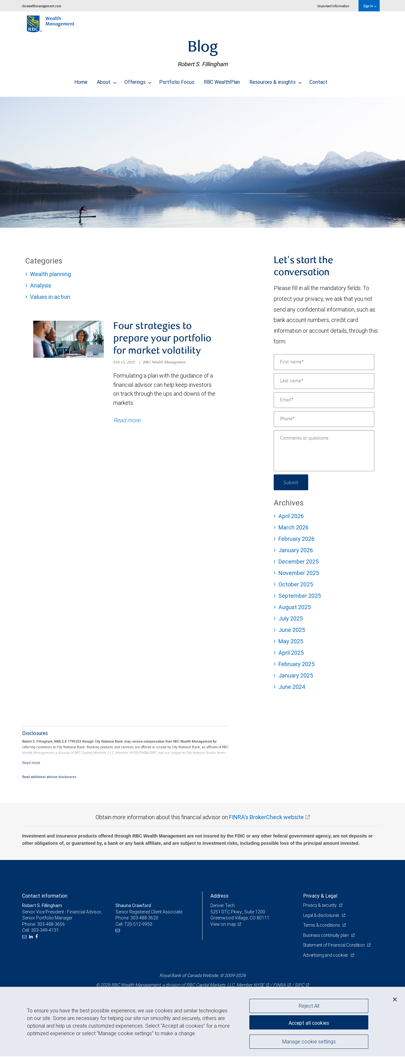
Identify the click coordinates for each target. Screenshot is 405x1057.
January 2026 (295, 550)
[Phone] (324, 419)
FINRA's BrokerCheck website (266, 817)
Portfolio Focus (176, 80)
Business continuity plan (326, 936)
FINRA (279, 985)
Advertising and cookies (326, 956)
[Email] (324, 400)
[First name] (324, 362)
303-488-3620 (144, 918)
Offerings (138, 80)
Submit (292, 482)
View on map (223, 925)
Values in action (50, 296)
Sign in (369, 6)
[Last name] (324, 381)
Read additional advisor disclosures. (49, 778)
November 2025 (298, 573)
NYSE (258, 985)
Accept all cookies (309, 1022)
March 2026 (293, 527)
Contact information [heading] (44, 896)
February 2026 (296, 538)
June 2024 (291, 686)
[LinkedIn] (31, 937)
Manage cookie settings (309, 1042)
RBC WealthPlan (222, 80)
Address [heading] (219, 896)
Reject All (309, 1006)
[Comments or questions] (324, 450)
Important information (333, 6)
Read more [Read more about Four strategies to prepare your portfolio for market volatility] (126, 420)
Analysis (40, 285)
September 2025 (299, 595)
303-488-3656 (51, 925)
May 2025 (290, 641)
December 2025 (298, 561)
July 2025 (290, 618)
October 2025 (295, 584)
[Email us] (25, 937)
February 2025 (296, 664)
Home (80, 80)
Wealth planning (50, 274)
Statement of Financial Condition (334, 946)
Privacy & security (320, 906)
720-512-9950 (138, 925)
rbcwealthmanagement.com (41, 6)
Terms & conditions (322, 926)
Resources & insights (275, 80)
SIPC (299, 985)
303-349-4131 (45, 931)
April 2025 (291, 652)
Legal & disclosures (321, 916)
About (106, 80)
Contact (318, 80)
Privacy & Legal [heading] (320, 896)
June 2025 (291, 630)
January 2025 (295, 675)
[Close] (395, 999)
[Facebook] (37, 937)
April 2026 (291, 516)
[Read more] (31, 763)
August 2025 (294, 607)
